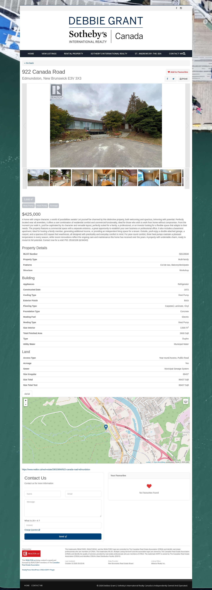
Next (187, 125)
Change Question (32, 530)
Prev (24, 125)
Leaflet (148, 462)
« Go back (29, 63)
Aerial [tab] (27, 394)
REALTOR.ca (30, 560)
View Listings (49, 53)
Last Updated (70, 561)
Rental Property (73, 53)
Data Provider (113, 561)
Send (63, 536)
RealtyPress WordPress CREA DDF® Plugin (38, 570)
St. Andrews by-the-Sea (148, 53)
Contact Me (176, 53)
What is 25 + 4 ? (32, 520)
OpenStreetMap (159, 462)
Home (31, 53)
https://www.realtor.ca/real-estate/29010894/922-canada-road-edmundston (56, 469)
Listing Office (155, 561)
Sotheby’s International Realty (109, 53)
